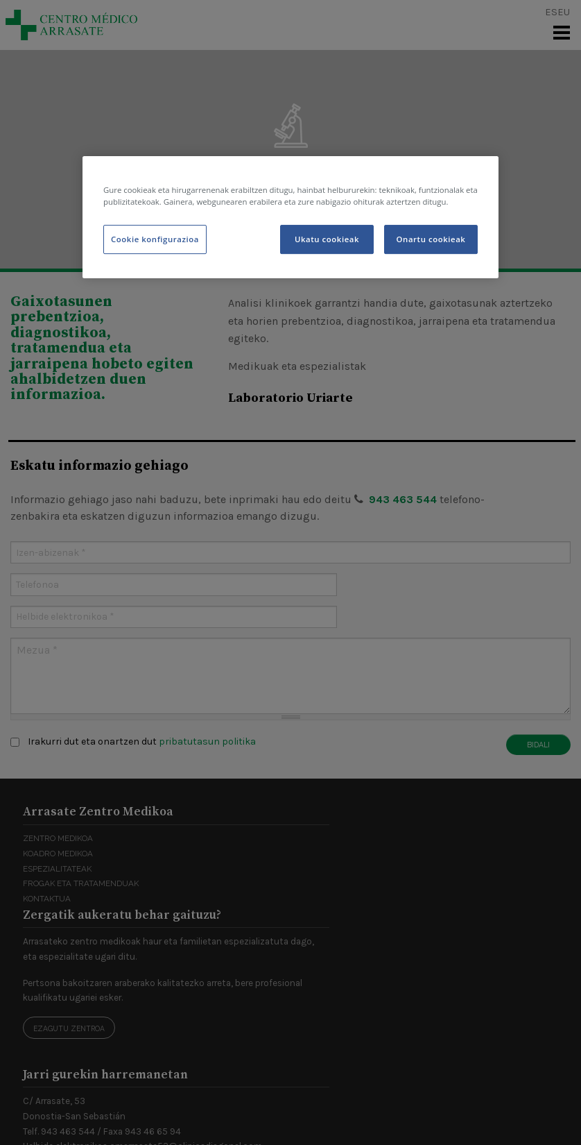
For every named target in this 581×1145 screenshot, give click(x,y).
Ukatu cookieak (327, 239)
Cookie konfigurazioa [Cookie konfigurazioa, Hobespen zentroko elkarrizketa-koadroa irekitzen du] (155, 239)
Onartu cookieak (431, 239)
